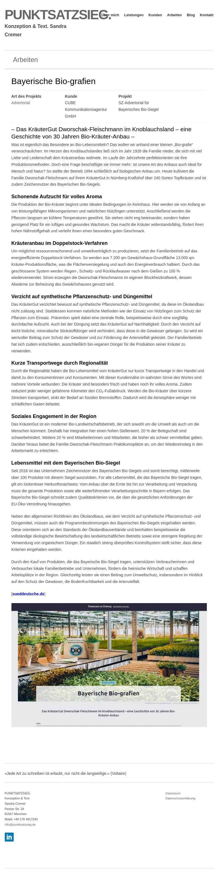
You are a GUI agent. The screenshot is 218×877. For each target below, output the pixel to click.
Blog (191, 15)
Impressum (173, 793)
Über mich (110, 15)
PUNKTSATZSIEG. (58, 14)
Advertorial (20, 103)
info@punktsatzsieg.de (20, 824)
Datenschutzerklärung (180, 798)
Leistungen (133, 15)
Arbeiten (174, 15)
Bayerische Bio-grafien (53, 81)
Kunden (155, 15)
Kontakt (206, 15)
